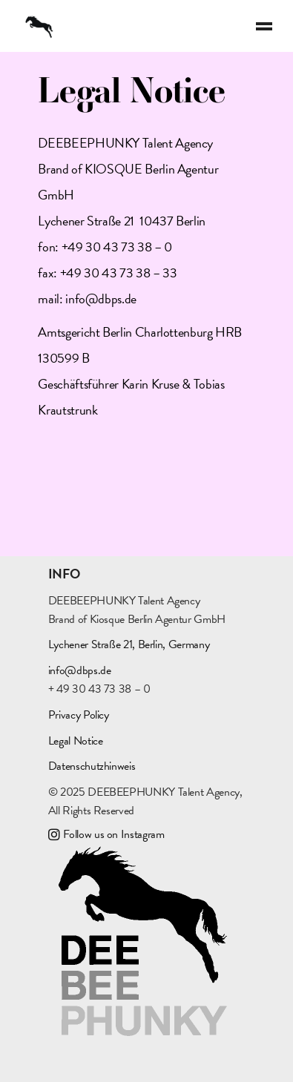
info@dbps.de (100, 298)
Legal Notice (75, 741)
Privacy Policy (78, 715)
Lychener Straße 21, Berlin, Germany (128, 644)
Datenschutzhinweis (92, 766)
